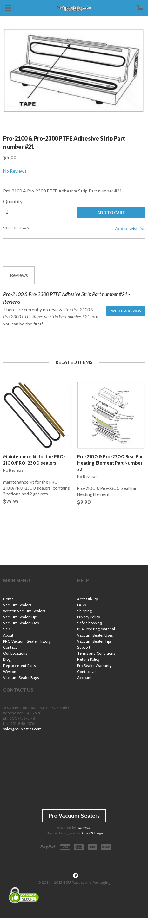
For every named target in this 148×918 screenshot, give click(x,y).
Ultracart (85, 827)
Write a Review (126, 310)
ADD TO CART (111, 213)
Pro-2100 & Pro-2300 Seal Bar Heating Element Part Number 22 (110, 463)
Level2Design (92, 833)
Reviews (19, 275)
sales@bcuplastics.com (22, 728)
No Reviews (15, 170)
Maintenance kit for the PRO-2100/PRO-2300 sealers (34, 460)
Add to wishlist (130, 228)
